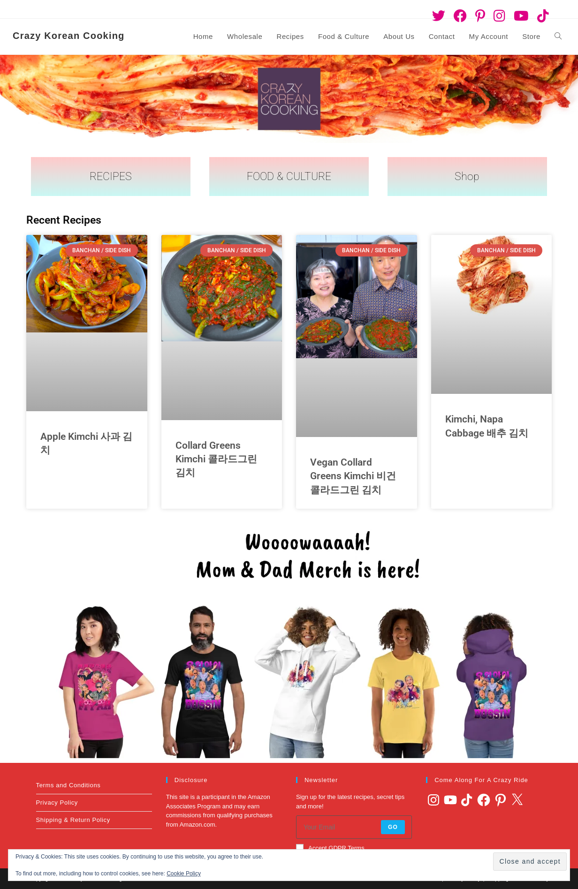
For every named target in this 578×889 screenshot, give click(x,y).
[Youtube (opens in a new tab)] (521, 16)
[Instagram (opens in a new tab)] (499, 16)
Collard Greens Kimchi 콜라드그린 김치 (216, 459)
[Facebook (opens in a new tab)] (460, 16)
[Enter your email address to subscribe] (354, 827)
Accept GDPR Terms (330, 847)
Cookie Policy (184, 873)
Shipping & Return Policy (73, 819)
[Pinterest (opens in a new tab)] (480, 16)
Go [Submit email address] (393, 827)
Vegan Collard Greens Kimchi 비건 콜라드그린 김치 (353, 476)
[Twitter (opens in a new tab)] (438, 16)
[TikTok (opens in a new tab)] (541, 16)
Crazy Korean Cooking (68, 35)
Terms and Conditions (68, 785)
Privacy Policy (57, 802)
